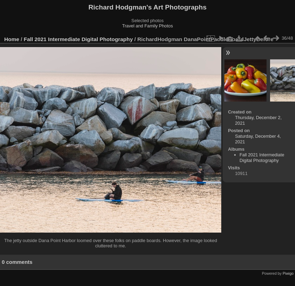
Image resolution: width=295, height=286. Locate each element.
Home (11, 39)
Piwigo (288, 273)
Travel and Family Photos (147, 25)
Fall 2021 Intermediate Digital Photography (78, 39)
